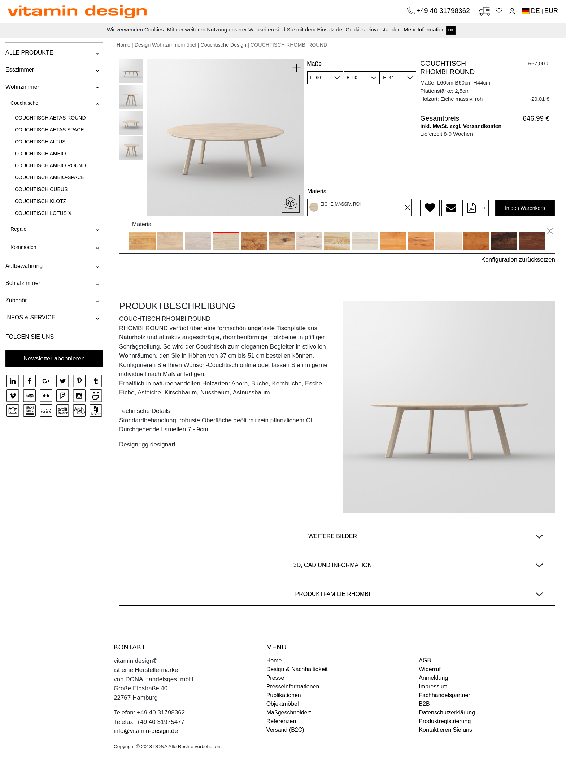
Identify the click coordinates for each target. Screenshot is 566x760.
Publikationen (283, 695)
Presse (275, 678)
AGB (425, 660)
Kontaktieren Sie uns (445, 730)
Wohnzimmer (22, 87)
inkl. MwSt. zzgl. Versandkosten (460, 126)
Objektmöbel (282, 704)
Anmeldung (433, 678)
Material (317, 191)
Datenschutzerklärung (447, 712)
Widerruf (429, 669)
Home (123, 45)
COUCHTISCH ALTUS (40, 141)
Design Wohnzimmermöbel (165, 45)
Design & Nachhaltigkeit (297, 669)
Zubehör (16, 300)
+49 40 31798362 (444, 10)
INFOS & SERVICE (30, 317)
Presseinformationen (292, 686)
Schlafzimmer (22, 283)
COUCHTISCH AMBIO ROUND (50, 165)
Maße (314, 64)
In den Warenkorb (525, 208)
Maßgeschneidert (288, 712)
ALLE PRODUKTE (29, 52)
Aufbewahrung (24, 266)
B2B (424, 704)
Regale (18, 229)
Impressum (433, 686)
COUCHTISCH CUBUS (41, 189)
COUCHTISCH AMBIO (40, 153)
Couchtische (24, 103)
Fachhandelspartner (444, 695)
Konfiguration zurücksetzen (518, 259)
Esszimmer (19, 69)
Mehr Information (424, 29)
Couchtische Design (223, 45)
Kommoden (23, 247)
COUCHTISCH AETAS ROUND (50, 118)
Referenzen (281, 721)
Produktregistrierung (445, 721)
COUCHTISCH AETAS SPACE (49, 130)
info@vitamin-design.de (146, 730)
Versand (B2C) (285, 730)
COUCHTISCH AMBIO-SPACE (49, 177)
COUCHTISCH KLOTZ (40, 201)
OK (450, 30)
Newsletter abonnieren (54, 358)
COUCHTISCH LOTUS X (43, 213)
